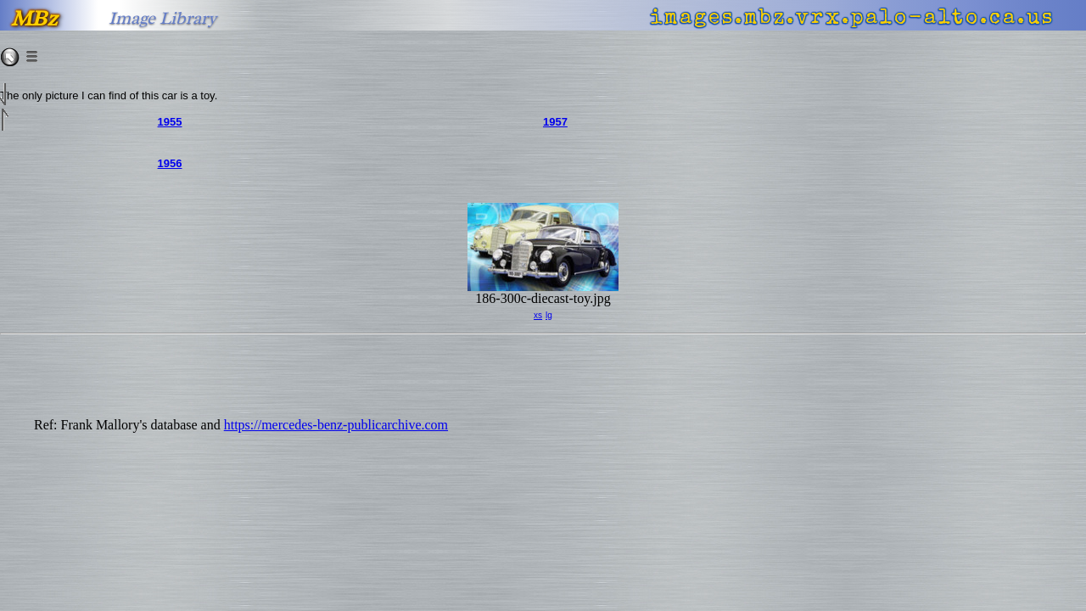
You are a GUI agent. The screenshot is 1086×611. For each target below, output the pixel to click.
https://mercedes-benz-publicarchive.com (336, 425)
